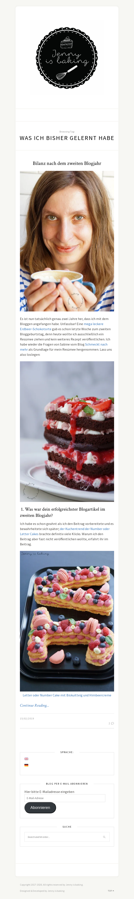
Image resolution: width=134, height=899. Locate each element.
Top (111, 890)
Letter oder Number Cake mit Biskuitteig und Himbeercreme (67, 695)
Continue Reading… (34, 705)
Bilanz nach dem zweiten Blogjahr (67, 163)
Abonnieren (40, 807)
